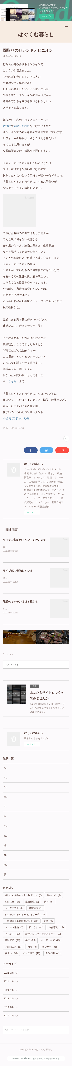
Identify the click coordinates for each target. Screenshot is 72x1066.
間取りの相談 (22, 125)
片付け (7, 125)
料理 (32, 947)
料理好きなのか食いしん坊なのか (21, 856)
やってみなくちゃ (13, 817)
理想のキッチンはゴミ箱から (20, 602)
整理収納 (12, 941)
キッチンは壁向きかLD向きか (19, 807)
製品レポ (54, 896)
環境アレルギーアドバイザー (43, 934)
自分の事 (53, 954)
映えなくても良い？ (14, 865)
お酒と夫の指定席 (13, 836)
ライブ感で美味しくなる (17, 571)
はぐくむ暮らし (36, 34)
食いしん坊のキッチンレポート (23, 896)
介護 (48, 922)
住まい (11, 954)
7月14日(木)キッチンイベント (19, 768)
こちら (12, 381)
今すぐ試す (47, 16)
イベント (12, 934)
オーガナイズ (50, 941)
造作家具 (56, 928)
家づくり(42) (8, 428)
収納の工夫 (13, 947)
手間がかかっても (13, 875)
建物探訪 (35, 909)
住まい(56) (19, 428)
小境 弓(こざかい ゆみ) (16, 418)
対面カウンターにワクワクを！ (20, 846)
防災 (48, 902)
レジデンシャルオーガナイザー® (25, 915)
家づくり (36, 928)
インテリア (31, 954)
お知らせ (12, 902)
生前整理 (32, 902)
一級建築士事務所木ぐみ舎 (21, 922)
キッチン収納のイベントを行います (24, 539)
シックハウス (14, 909)
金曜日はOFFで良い (14, 827)
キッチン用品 (14, 928)
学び (30, 941)
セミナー (49, 947)
